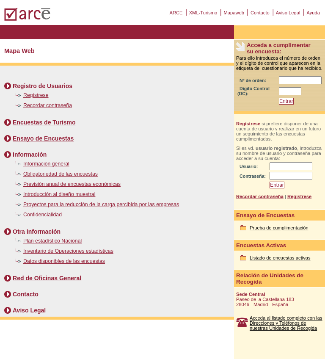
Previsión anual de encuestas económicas (72, 184)
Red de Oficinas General (47, 278)
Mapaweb (233, 12)
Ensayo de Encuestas (43, 138)
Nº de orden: (253, 80)
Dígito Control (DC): (253, 91)
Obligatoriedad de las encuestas (60, 174)
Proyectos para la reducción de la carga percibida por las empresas (101, 204)
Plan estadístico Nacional (52, 241)
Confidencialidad (42, 215)
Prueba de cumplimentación (279, 227)
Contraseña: (253, 176)
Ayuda (313, 12)
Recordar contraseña (47, 105)
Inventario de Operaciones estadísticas (68, 251)
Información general (46, 164)
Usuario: (249, 166)
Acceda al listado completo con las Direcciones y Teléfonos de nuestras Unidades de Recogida (286, 323)
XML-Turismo (203, 12)
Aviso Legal (288, 12)
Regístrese (36, 95)
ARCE (175, 12)
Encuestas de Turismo (44, 122)
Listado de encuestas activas (280, 257)
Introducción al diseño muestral (59, 194)
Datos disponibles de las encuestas (64, 261)
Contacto (260, 12)
